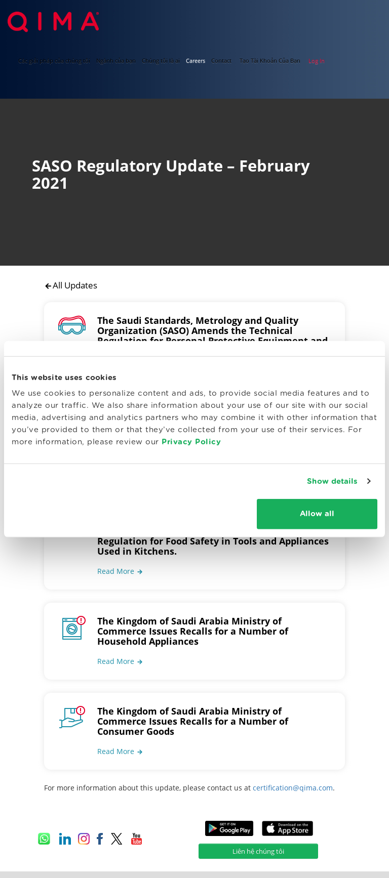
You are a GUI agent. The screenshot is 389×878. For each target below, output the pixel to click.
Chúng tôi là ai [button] (161, 60)
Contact (221, 60)
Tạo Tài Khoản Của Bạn (270, 60)
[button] (120, 559)
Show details (332, 481)
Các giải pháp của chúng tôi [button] (54, 60)
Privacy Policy (191, 442)
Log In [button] (316, 60)
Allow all (317, 514)
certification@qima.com (293, 776)
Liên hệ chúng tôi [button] (258, 839)
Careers (195, 60)
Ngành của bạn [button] (116, 60)
